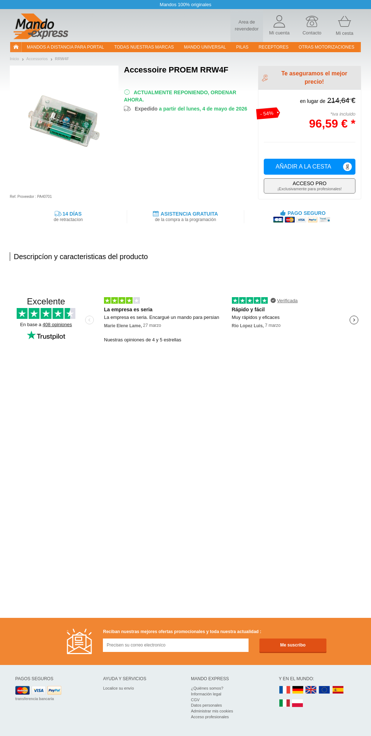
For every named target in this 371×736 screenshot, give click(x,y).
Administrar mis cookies (212, 711)
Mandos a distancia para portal (65, 47)
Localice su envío (118, 688)
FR (285, 690)
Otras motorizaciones (326, 47)
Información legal (206, 694)
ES (338, 690)
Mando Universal (205, 47)
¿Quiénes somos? (207, 688)
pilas (242, 47)
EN (324, 690)
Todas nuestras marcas (144, 47)
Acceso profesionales (210, 717)
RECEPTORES (273, 47)
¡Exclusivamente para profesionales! (309, 185)
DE (298, 690)
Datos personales (206, 705)
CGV (195, 700)
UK (311, 690)
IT (285, 703)
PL (298, 703)
